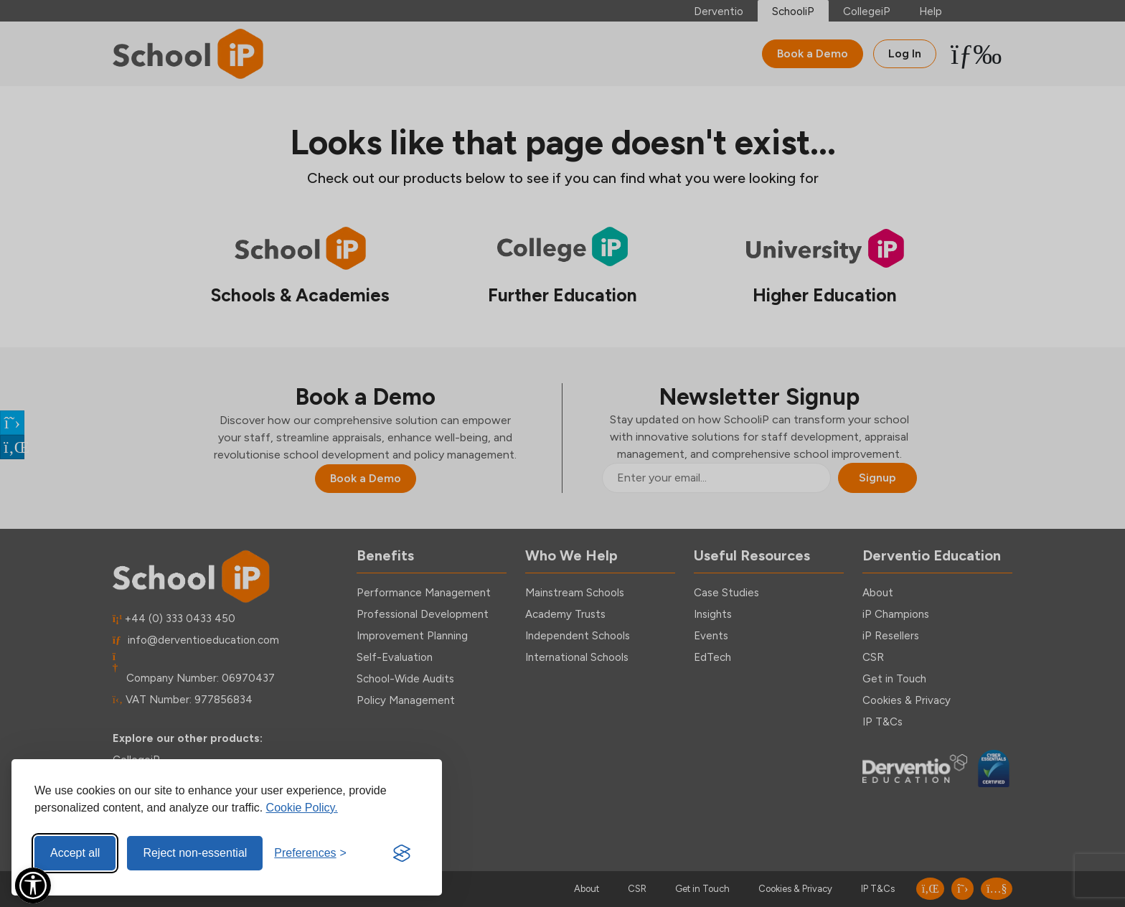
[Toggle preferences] (310, 853)
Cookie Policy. (302, 808)
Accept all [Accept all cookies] (75, 853)
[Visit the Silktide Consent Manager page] (402, 853)
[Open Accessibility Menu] (33, 885)
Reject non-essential (195, 853)
